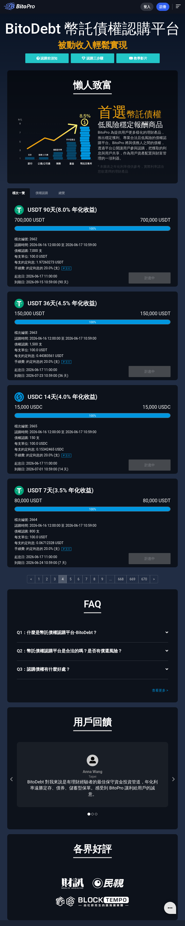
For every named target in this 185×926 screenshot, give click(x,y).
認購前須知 (46, 58)
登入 (147, 7)
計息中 (150, 278)
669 (132, 579)
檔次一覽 (18, 193)
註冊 (162, 7)
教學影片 (138, 58)
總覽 (62, 193)
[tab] (92, 633)
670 (144, 579)
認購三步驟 (92, 58)
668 (121, 579)
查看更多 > (160, 690)
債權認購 (41, 193)
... (110, 579)
